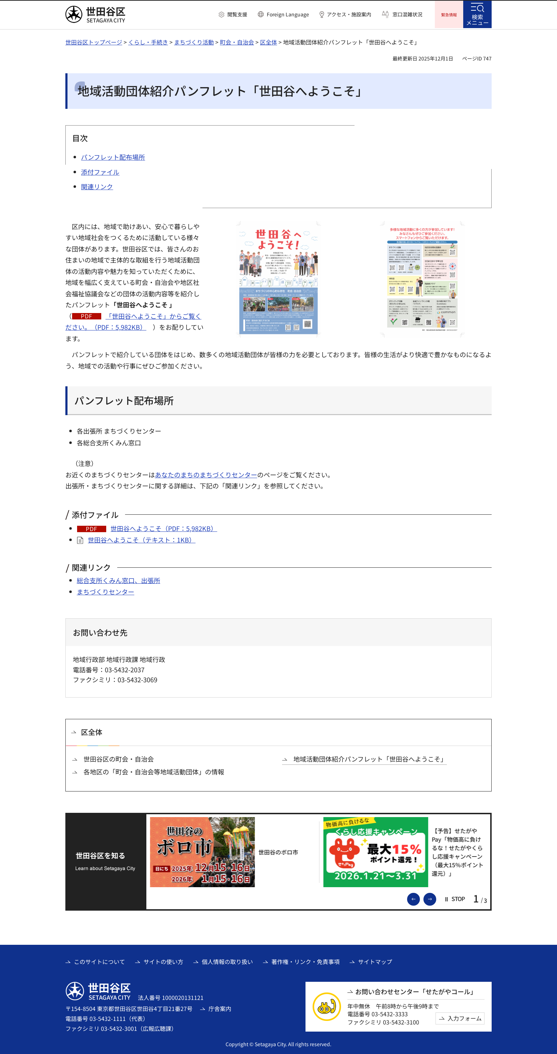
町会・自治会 (237, 41)
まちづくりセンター (105, 590)
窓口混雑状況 (407, 14)
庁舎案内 (220, 1007)
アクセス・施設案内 (349, 14)
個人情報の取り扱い (227, 960)
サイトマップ (375, 960)
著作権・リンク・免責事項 (305, 960)
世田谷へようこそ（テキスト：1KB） (141, 538)
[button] (233, 14)
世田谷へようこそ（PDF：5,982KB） (163, 527)
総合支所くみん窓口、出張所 (118, 579)
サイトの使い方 (163, 960)
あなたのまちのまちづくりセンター (206, 473)
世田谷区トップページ (93, 41)
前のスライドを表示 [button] (419, 897)
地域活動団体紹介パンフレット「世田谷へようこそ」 (370, 757)
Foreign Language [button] (288, 14)
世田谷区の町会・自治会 (118, 757)
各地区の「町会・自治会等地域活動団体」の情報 (153, 771)
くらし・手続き (148, 41)
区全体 (268, 41)
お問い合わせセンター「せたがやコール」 (416, 990)
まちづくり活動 (194, 41)
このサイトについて (99, 960)
